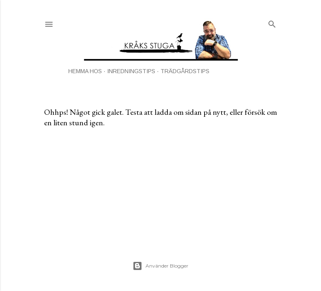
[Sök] (272, 22)
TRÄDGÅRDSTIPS (184, 71)
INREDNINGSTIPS (131, 71)
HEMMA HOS (85, 71)
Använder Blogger (160, 266)
